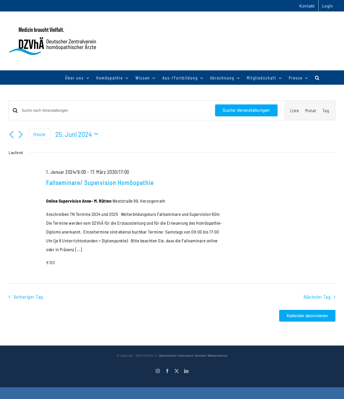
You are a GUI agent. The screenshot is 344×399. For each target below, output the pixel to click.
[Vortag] (12, 135)
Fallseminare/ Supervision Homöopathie (100, 182)
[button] (317, 77)
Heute (39, 134)
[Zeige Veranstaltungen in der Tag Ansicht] (325, 110)
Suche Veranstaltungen (246, 110)
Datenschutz (168, 355)
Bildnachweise (218, 355)
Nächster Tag (317, 297)
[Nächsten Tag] (21, 135)
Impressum (186, 355)
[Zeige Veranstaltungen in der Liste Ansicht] (294, 110)
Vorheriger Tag (28, 297)
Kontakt (200, 355)
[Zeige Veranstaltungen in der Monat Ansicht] (310, 110)
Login (327, 6)
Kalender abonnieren (307, 315)
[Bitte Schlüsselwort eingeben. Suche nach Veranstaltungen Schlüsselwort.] (115, 110)
